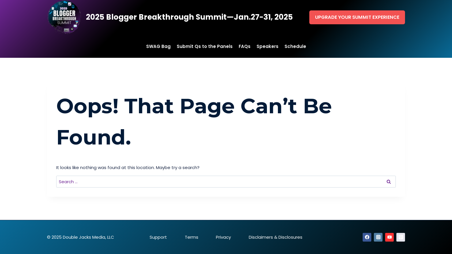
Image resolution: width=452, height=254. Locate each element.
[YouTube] (389, 237)
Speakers (267, 46)
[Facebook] (367, 237)
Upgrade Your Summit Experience (357, 17)
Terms (191, 237)
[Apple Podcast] (400, 237)
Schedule (295, 46)
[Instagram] (378, 237)
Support (158, 237)
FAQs (245, 46)
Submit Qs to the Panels (205, 46)
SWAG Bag (158, 46)
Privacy (223, 237)
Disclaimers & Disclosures (275, 237)
